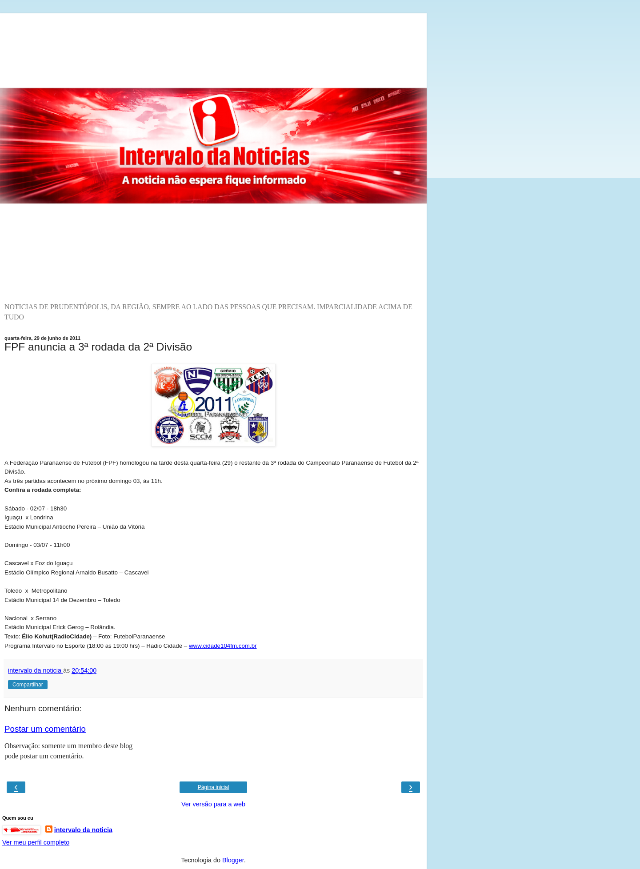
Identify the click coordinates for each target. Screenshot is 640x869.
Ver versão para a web (213, 804)
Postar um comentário (45, 728)
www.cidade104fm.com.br (223, 645)
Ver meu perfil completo (35, 842)
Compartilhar (27, 685)
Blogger (233, 860)
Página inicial (213, 787)
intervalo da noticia (83, 829)
